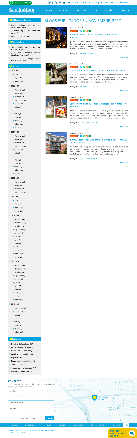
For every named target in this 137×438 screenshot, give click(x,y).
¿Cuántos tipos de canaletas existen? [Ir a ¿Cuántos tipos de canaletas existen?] (25, 32)
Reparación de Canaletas (23, 361)
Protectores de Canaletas (22, 347)
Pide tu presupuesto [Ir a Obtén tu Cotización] (120, 433)
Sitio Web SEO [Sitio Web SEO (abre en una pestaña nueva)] (12, 432)
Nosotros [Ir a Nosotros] (64, 10)
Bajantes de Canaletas (88, 158)
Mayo (17, 114)
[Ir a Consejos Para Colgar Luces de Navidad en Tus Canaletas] (78, 31)
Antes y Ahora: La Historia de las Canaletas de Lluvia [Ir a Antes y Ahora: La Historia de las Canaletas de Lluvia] (97, 70)
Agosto (18, 103)
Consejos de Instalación (88, 122)
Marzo (18, 78)
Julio (17, 107)
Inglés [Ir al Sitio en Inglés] (114, 2)
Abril (17, 74)
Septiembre (20, 100)
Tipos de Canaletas (20, 364)
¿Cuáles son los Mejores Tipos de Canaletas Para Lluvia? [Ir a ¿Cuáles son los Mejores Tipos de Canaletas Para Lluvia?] (25, 54)
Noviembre (20, 93)
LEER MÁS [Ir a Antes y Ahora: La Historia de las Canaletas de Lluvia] (123, 90)
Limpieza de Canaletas (22, 344)
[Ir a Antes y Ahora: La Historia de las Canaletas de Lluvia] (78, 67)
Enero (18, 127)
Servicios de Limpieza (88, 53)
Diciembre (19, 90)
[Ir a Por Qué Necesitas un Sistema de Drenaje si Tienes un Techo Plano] (78, 136)
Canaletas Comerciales (21, 371)
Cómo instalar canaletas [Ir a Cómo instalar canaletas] (21, 36)
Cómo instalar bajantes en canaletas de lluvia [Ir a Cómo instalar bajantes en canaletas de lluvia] (25, 26)
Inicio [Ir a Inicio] (49, 10)
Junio (17, 110)
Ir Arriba (126, 425)
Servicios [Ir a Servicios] (81, 10)
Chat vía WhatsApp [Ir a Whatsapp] (22, 2)
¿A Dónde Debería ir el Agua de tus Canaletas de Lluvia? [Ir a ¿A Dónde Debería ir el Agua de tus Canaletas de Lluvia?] (25, 59)
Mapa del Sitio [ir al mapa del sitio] (97, 425)
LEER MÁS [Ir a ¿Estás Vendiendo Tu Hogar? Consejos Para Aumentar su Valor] (123, 126)
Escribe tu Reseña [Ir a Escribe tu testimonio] (50, 2)
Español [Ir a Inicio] (124, 2)
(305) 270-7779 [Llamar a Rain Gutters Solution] (82, 2)
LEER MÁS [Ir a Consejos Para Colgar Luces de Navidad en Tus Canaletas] (123, 57)
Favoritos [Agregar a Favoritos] (116, 425)
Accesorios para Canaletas (23, 368)
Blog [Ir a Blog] (95, 10)
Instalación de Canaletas (22, 351)
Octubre (19, 97)
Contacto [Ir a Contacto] (124, 10)
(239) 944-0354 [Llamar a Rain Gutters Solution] (101, 2)
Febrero (18, 81)
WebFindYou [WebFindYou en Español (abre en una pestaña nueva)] (24, 432)
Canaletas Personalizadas (22, 354)
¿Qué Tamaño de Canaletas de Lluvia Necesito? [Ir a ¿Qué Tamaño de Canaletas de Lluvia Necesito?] (25, 48)
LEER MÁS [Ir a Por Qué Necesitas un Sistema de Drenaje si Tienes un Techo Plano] (123, 162)
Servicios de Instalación (88, 86)
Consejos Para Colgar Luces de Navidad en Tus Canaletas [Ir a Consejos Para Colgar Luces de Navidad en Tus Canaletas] (94, 36)
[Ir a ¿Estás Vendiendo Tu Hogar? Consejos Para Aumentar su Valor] (78, 100)
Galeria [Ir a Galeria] (62, 425)
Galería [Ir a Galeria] (108, 10)
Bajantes (16, 357)
